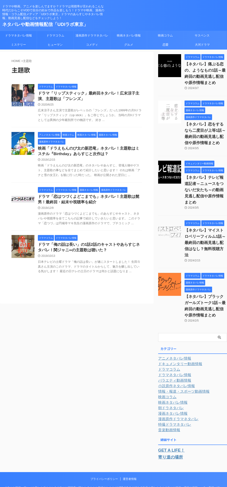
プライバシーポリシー (104, 452)
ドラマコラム (55, 35)
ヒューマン (55, 44)
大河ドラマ (202, 44)
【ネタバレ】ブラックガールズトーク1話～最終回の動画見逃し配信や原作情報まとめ (205, 284)
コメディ (92, 44)
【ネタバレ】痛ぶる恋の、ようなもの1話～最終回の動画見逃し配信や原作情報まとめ (205, 70)
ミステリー (18, 44)
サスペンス (202, 35)
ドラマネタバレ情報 (18, 35)
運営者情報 (130, 452)
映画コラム (165, 35)
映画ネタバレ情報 (129, 35)
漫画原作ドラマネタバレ (92, 35)
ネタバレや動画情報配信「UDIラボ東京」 (45, 24)
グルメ (128, 44)
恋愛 (165, 44)
